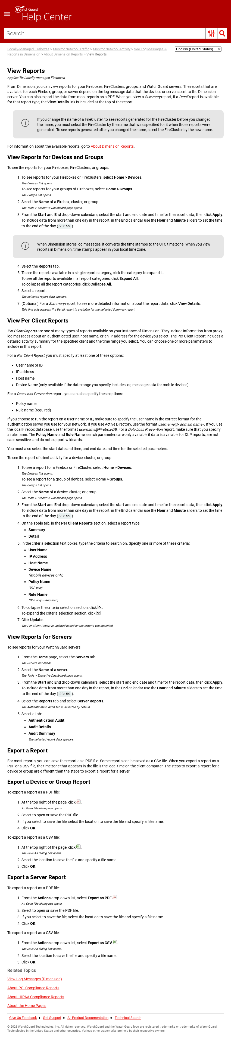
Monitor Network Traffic (71, 49)
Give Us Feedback (23, 1018)
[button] (211, 33)
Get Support (52, 1018)
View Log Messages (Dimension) (34, 979)
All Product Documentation (87, 1018)
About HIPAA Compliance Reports (35, 997)
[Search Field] (115, 33)
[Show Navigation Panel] (6, 13)
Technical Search (128, 1018)
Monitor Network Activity (111, 49)
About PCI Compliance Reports (33, 988)
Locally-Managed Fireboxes (28, 49)
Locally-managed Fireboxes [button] (44, 78)
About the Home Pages (26, 1005)
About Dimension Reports (63, 54)
